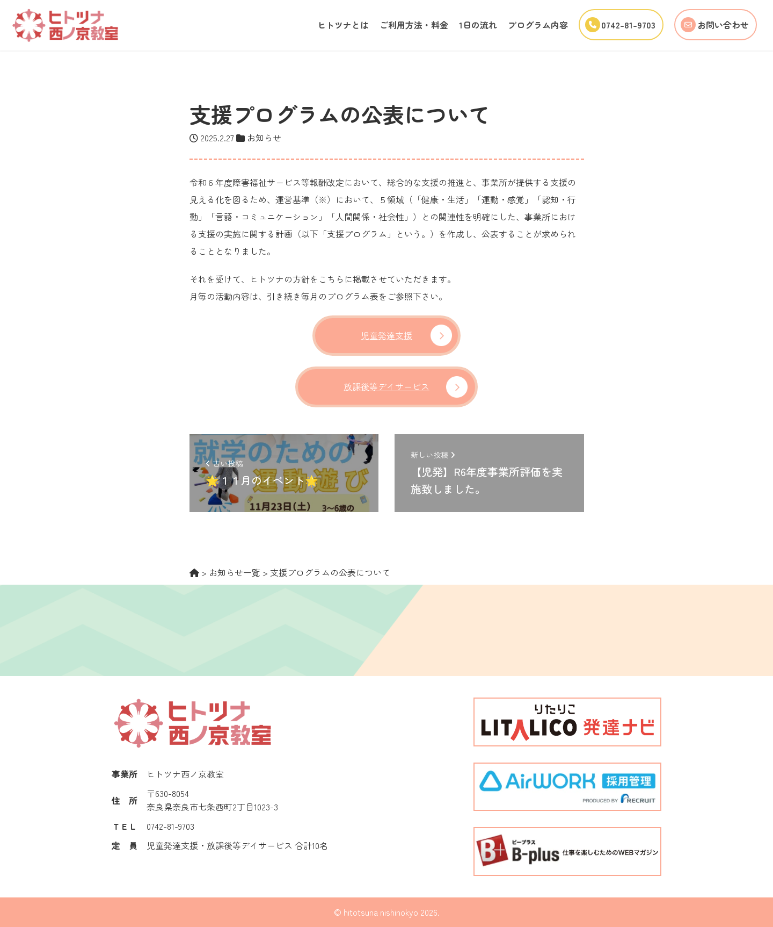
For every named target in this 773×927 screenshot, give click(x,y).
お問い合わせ (712, 24)
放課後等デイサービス (386, 386)
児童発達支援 (386, 335)
